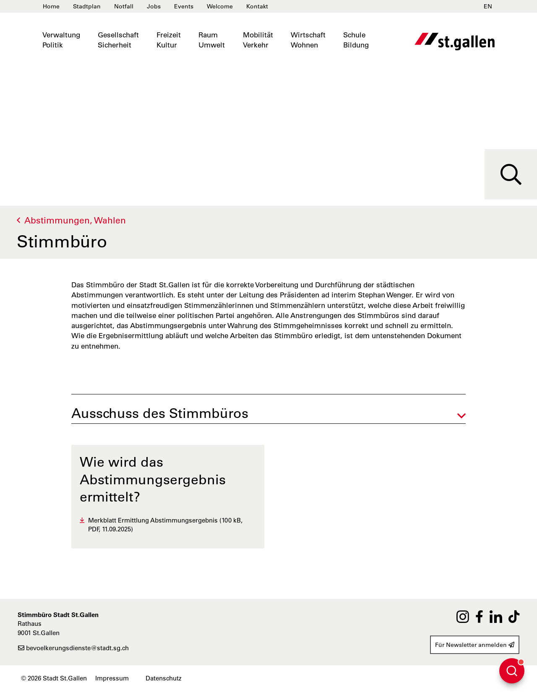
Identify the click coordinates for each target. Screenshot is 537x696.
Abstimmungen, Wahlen (75, 220)
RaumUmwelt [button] (211, 40)
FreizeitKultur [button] (168, 40)
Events (183, 6)
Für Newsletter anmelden (474, 645)
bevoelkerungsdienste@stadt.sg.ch (73, 648)
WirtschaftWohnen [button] (308, 40)
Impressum (112, 678)
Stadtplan (87, 6)
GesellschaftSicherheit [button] (118, 40)
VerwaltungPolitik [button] (61, 40)
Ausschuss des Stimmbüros (159, 413)
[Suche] (511, 174)
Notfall (123, 6)
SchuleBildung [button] (356, 40)
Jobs (154, 6)
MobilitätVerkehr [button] (258, 40)
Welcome (220, 6)
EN (488, 6)
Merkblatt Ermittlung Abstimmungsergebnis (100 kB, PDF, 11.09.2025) (165, 524)
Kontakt (257, 6)
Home (51, 6)
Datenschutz (164, 678)
